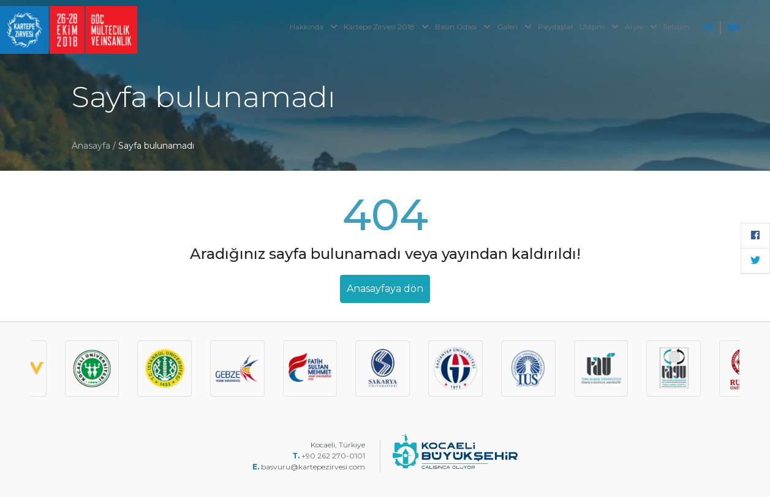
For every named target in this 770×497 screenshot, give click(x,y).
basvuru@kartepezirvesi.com (314, 466)
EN (733, 27)
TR (707, 27)
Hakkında (314, 26)
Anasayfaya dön (385, 288)
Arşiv (641, 26)
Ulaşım (599, 26)
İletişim (676, 26)
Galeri (514, 26)
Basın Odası (463, 26)
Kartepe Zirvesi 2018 (386, 26)
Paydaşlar (555, 26)
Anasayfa (91, 145)
